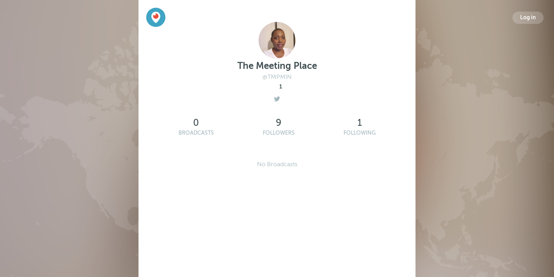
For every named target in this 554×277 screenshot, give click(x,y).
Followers (279, 133)
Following (360, 133)
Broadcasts (196, 133)
